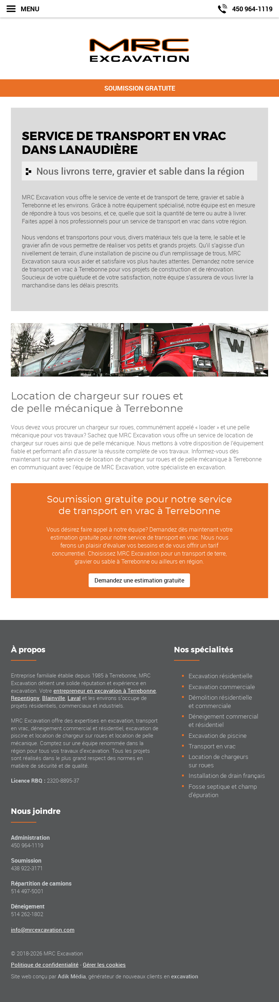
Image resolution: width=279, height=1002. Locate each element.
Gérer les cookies (104, 964)
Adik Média (72, 976)
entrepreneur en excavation (104, 690)
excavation (184, 976)
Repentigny (25, 697)
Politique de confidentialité (44, 964)
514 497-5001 (27, 891)
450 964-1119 (27, 845)
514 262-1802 (27, 914)
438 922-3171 (27, 868)
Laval (74, 697)
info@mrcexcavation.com (42, 929)
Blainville (53, 697)
